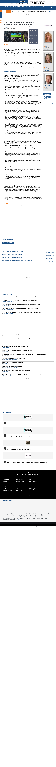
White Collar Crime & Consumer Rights (34, 495)
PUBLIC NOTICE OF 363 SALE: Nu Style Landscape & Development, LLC (15, 263)
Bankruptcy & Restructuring (7, 483)
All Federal (31, 38)
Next (50, 11)
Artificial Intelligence (6, 479)
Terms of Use (24, 522)
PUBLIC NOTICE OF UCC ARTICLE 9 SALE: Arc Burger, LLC (13, 257)
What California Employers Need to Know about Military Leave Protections (16, 370)
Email (46, 46)
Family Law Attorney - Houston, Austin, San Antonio (48, 97)
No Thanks (22, 1)
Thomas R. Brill (10, 297)
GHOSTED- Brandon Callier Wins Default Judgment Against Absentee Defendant (28, 11)
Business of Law (5, 488)
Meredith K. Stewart (6, 355)
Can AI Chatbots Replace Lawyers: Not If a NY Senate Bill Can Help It (15, 346)
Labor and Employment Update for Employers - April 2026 (18, 436)
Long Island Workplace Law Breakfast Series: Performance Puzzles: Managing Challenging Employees (27, 462)
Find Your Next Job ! (47, 94)
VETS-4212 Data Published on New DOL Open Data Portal (13, 362)
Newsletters (24, 6)
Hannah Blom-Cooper (6, 305)
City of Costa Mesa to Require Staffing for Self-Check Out (13, 358)
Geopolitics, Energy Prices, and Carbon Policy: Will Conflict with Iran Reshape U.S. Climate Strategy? (22, 312)
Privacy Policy (32, 522)
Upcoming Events (6, 412)
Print (31, 42)
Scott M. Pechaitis (6, 363)
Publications (6, 27)
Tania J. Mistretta (5, 359)
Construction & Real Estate (7, 490)
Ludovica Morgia (10, 309)
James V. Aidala (5, 313)
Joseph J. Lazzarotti (6, 339)
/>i (36, 42)
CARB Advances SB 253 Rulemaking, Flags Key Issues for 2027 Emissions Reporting (19, 296)
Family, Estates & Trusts (20, 483)
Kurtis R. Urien (5, 371)
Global (17, 488)
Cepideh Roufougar (10, 335)
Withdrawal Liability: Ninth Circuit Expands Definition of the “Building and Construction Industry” (21, 374)
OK (18, 1)
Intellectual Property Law (33, 481)
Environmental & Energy (20, 481)
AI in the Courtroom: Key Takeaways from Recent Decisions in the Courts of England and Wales (21, 304)
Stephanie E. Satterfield (20, 26)
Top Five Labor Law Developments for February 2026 (12, 366)
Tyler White (5, 335)
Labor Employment (32, 34)
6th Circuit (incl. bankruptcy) (33, 39)
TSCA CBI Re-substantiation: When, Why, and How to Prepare (19, 449)
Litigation (30, 486)
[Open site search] (52, 7)
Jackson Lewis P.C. (33, 26)
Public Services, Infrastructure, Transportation (34, 489)
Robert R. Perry (10, 375)
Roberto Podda (5, 309)
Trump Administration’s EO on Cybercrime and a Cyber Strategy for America (17, 350)
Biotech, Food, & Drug (6, 486)
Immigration (18, 492)
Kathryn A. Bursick (11, 313)
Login (53, 2)
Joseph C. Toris (26, 26)
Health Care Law (19, 490)
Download (34, 42)
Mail (33, 42)
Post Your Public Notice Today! (8, 242)
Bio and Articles (46, 49)
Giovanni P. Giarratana (6, 301)
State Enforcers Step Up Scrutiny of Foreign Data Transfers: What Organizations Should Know (20, 338)
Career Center (36, 6)
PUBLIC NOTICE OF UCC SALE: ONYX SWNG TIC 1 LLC (12, 273)
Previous (49, 11)
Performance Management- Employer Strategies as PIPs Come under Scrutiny (17, 317)
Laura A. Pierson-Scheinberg (13, 359)
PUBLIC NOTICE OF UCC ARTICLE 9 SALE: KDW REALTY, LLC (13, 266)
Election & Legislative (19, 479)
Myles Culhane (5, 297)
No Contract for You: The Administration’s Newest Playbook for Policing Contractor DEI (19, 300)
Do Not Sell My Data (8, 527)
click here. (17, 519)
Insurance (30, 479)
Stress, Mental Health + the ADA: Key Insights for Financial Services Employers (17, 334)
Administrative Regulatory (33, 35)
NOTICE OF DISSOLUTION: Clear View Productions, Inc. (12, 254)
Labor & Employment (32, 483)
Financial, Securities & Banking (21, 486)
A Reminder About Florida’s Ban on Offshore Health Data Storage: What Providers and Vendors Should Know (23, 342)
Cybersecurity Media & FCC (7, 492)
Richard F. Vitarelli (15, 367)
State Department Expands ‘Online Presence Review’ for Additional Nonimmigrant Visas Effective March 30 (23, 325)
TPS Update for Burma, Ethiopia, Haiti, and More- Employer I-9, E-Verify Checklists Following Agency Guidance (24, 354)
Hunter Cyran (5, 375)
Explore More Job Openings (47, 103)
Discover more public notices (7, 276)
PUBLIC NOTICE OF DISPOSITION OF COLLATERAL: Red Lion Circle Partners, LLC (17, 248)
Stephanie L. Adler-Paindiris (10, 26)
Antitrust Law (5, 481)
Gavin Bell (12, 301)
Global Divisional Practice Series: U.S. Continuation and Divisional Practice (22, 423)
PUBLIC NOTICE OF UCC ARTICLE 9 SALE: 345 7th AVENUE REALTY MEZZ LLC (17, 260)
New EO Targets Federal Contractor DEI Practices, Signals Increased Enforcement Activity (20, 321)
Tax (29, 491)
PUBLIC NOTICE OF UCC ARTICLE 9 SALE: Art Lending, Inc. (13, 251)
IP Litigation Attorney (47, 102)
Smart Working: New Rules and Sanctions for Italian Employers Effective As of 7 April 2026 (20, 308)
